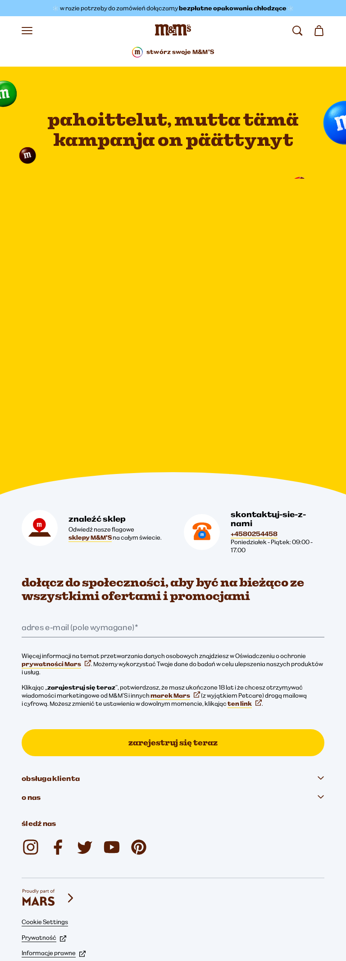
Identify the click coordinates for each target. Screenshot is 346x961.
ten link (245, 593)
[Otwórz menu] (27, 31)
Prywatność (44, 827)
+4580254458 (254, 424)
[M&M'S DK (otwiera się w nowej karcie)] (57, 737)
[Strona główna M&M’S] (173, 30)
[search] (297, 31)
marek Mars (175, 585)
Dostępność (44, 873)
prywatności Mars (56, 554)
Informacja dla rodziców (61, 889)
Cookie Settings (45, 812)
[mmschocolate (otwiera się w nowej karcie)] (30, 737)
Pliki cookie (42, 858)
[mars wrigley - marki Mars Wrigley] (49, 788)
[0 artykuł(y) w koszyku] (319, 31)
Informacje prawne (54, 843)
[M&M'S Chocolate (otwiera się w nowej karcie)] (138, 737)
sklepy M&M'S (90, 427)
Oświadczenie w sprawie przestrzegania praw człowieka (106, 904)
